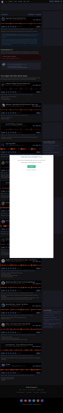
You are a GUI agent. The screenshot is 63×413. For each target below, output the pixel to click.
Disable (31, 166)
